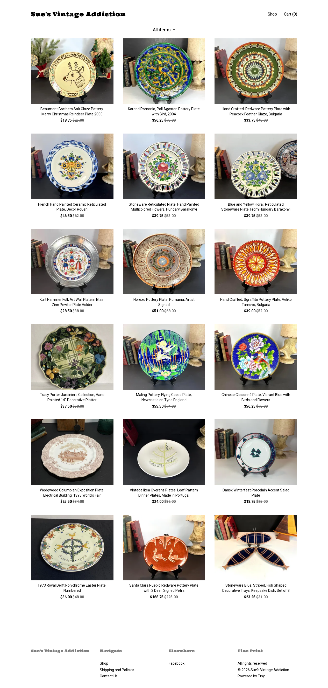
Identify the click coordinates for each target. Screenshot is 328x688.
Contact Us (109, 676)
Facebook (176, 663)
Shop (272, 14)
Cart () (290, 14)
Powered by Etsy (251, 676)
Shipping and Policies (117, 670)
